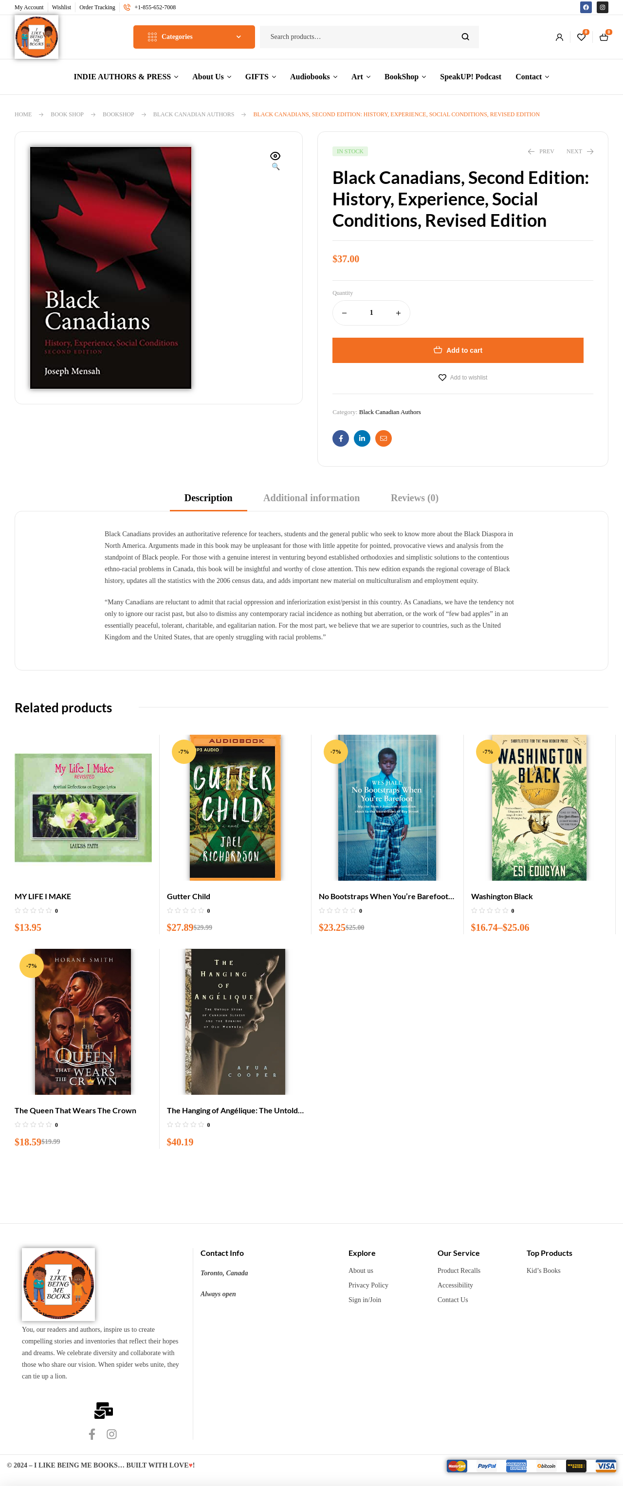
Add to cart (464, 350)
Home (23, 114)
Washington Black (502, 896)
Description (208, 497)
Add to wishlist (469, 377)
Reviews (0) (415, 497)
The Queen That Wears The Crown (75, 1110)
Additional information (311, 497)
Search (465, 37)
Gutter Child (188, 896)
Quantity (342, 293)
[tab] (208, 501)
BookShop (118, 114)
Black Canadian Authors (194, 114)
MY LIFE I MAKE (43, 896)
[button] (275, 162)
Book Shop (67, 114)
